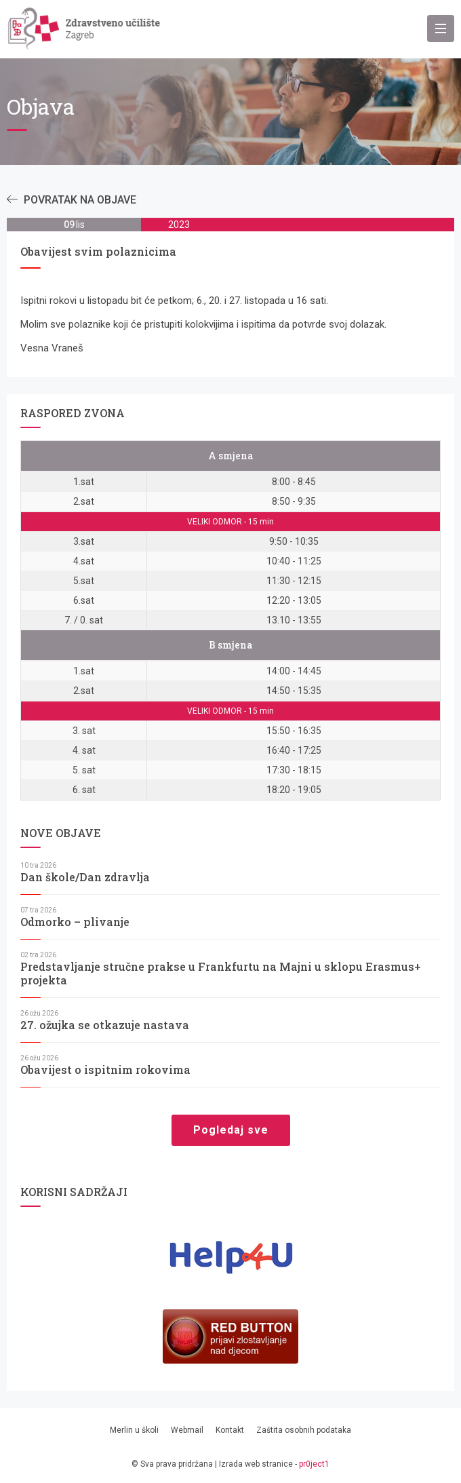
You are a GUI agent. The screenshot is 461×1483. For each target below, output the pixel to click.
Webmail (187, 1430)
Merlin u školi (134, 1430)
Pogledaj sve (230, 1129)
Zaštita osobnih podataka (303, 1430)
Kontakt (230, 1430)
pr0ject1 (314, 1464)
